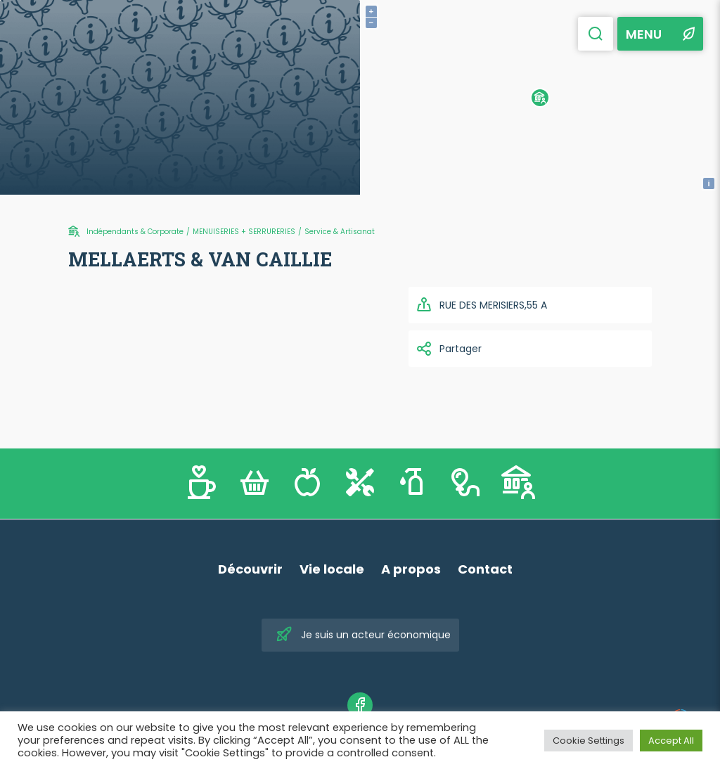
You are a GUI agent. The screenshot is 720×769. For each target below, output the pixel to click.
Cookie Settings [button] (588, 740)
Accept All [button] (671, 740)
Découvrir (250, 569)
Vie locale (332, 569)
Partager (449, 348)
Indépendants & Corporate (135, 231)
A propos (411, 569)
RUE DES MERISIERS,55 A (481, 305)
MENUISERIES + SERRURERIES (244, 231)
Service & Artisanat (339, 231)
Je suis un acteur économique (363, 635)
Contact (485, 569)
